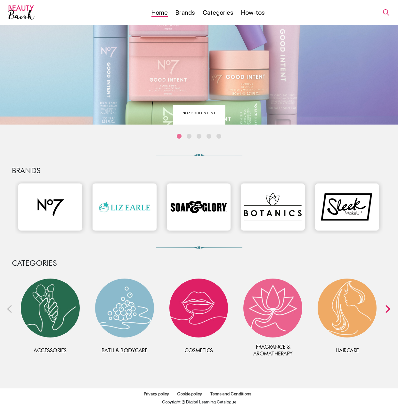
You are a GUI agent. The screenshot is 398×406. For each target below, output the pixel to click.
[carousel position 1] (179, 136)
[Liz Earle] (124, 207)
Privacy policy (156, 393)
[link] (386, 12)
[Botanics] (272, 207)
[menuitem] (159, 13)
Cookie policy (189, 393)
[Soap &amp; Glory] (199, 207)
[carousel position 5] (218, 136)
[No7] (50, 207)
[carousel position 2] (189, 136)
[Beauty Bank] (21, 12)
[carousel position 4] (209, 136)
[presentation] (9, 309)
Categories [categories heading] (34, 263)
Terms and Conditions (230, 393)
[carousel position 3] (199, 136)
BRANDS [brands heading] (26, 170)
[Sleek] (347, 207)
